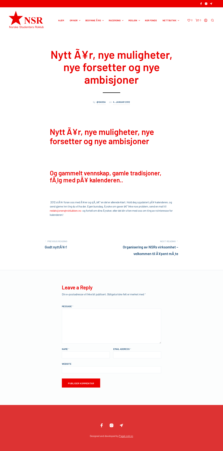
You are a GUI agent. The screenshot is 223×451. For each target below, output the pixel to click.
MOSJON (132, 20)
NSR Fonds (151, 20)
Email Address (122, 349)
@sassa (101, 102)
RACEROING (115, 20)
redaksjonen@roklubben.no (65, 210)
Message (67, 306)
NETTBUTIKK (169, 20)
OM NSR (74, 20)
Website (66, 363)
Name (65, 349)
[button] (190, 20)
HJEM (61, 20)
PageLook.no (126, 436)
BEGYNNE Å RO (93, 20)
